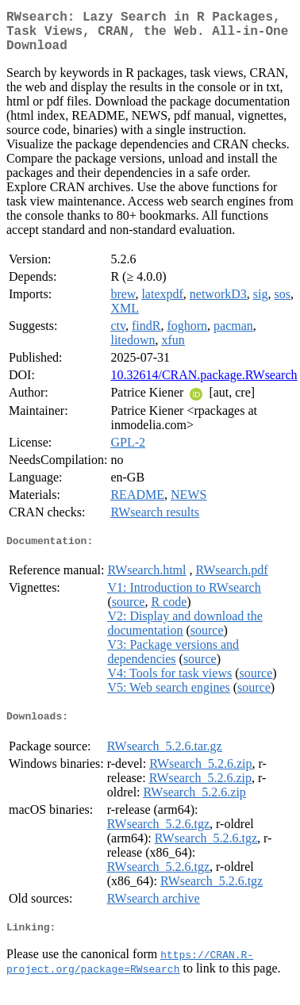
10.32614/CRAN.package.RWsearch (203, 384)
